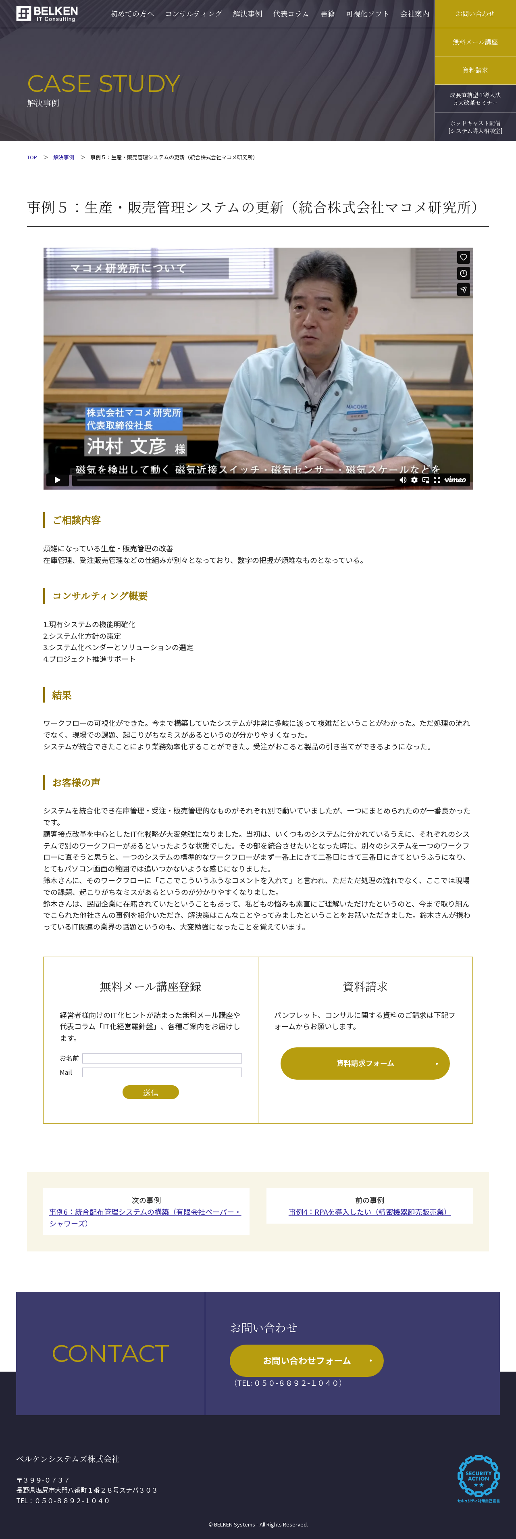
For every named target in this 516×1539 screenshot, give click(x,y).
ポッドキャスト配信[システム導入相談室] (475, 126)
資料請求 (475, 70)
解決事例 (247, 13)
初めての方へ (132, 13)
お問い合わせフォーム (317, 1359)
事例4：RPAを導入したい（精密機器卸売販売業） (370, 1211)
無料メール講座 (475, 41)
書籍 (327, 13)
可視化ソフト (367, 13)
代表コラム (291, 13)
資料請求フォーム (387, 1062)
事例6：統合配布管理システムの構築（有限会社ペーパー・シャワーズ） (145, 1217)
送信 (150, 1092)
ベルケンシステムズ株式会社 (68, 1458)
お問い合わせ (475, 13)
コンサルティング (193, 13)
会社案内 (414, 13)
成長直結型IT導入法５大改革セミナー (475, 98)
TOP (32, 157)
